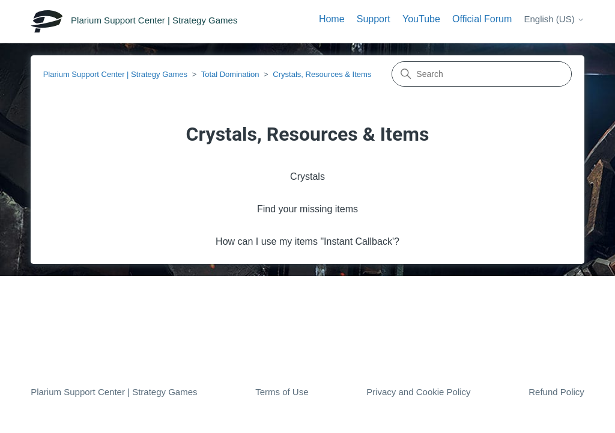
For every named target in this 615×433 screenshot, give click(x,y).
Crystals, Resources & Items (322, 74)
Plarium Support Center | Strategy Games (115, 74)
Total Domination (230, 74)
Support (373, 19)
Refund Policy (556, 392)
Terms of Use (281, 392)
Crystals (307, 176)
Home (332, 19)
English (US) (554, 19)
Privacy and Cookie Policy (418, 392)
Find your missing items (307, 209)
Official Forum (482, 19)
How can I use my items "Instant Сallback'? (307, 241)
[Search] (481, 74)
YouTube (421, 19)
